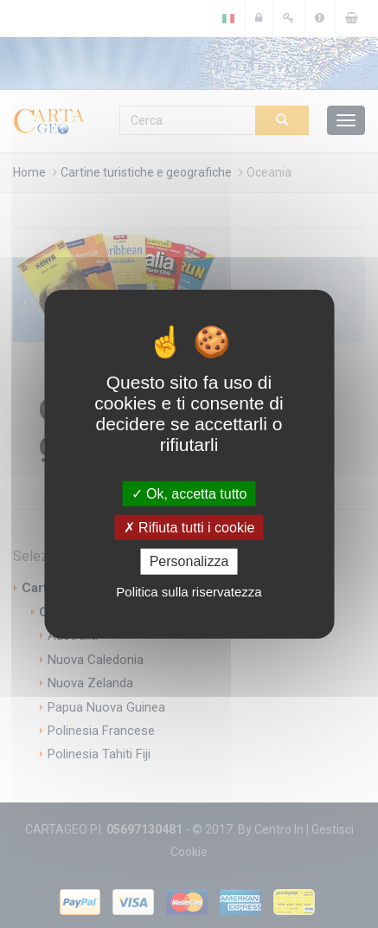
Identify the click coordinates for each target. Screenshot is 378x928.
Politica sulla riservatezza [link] (188, 590)
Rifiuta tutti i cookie (189, 527)
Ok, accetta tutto (189, 494)
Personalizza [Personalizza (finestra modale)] (189, 561)
